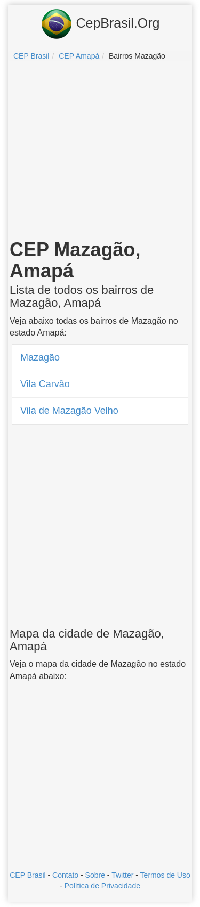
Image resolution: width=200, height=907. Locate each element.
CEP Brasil (27, 875)
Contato (65, 875)
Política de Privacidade (102, 885)
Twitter (122, 875)
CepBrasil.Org (100, 24)
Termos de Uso (165, 875)
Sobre (95, 875)
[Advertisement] (100, 157)
